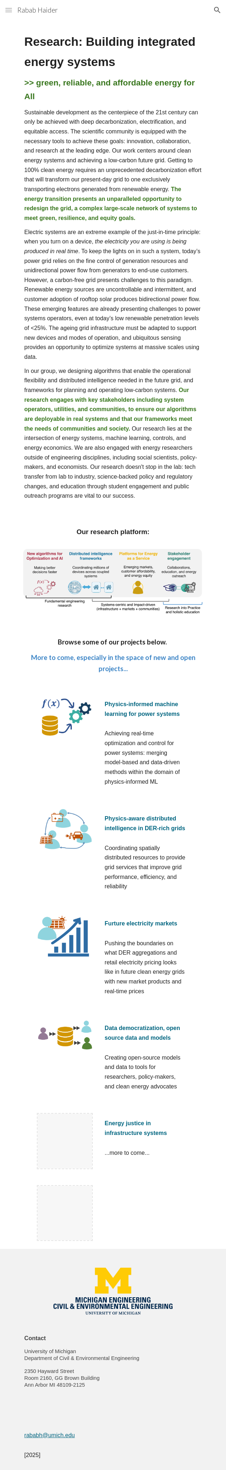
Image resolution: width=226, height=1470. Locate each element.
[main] (112, 266)
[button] (8, 10)
